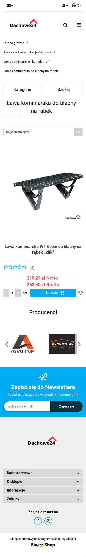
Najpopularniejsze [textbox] (18, 132)
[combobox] (43, 132)
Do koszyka (53, 293)
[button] (76, 5)
